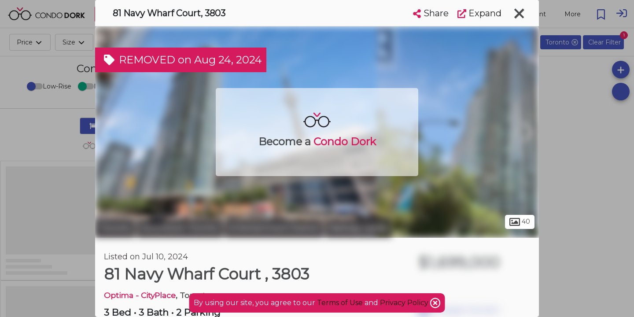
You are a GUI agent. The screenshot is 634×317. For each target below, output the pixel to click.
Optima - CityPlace (140, 295)
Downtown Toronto (179, 228)
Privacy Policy (405, 303)
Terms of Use (340, 303)
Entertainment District (274, 228)
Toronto (115, 228)
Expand (479, 13)
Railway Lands (358, 228)
